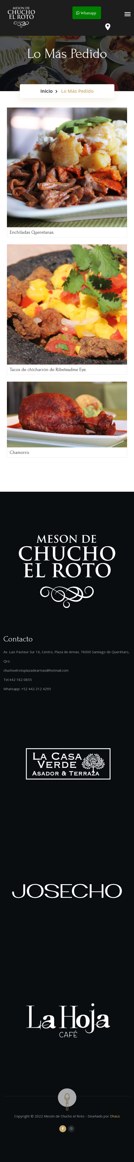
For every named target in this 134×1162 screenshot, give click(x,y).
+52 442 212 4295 (36, 688)
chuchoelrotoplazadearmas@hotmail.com (35, 670)
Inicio (46, 91)
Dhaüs (115, 1116)
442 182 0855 (20, 679)
